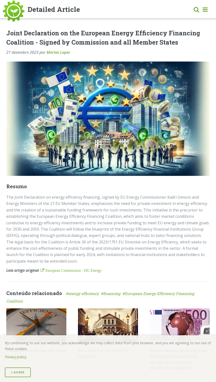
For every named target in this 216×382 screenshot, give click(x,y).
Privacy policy (15, 357)
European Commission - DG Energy (73, 270)
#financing (111, 293)
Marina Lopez (58, 52)
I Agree (17, 372)
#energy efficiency (83, 293)
